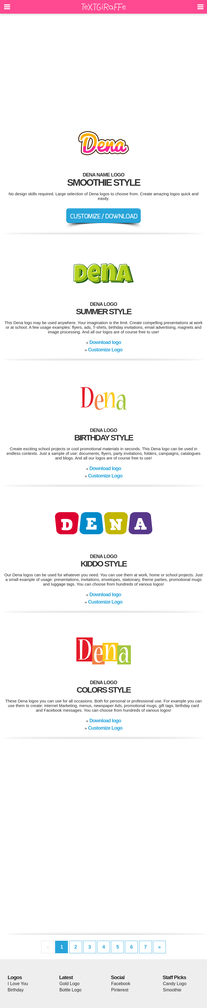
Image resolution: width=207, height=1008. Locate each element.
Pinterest (119, 990)
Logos (15, 977)
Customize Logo (105, 349)
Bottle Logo (70, 990)
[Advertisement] (103, 68)
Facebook (120, 983)
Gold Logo (69, 983)
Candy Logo (174, 983)
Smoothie (172, 990)
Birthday (16, 990)
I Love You (18, 983)
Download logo (105, 342)
